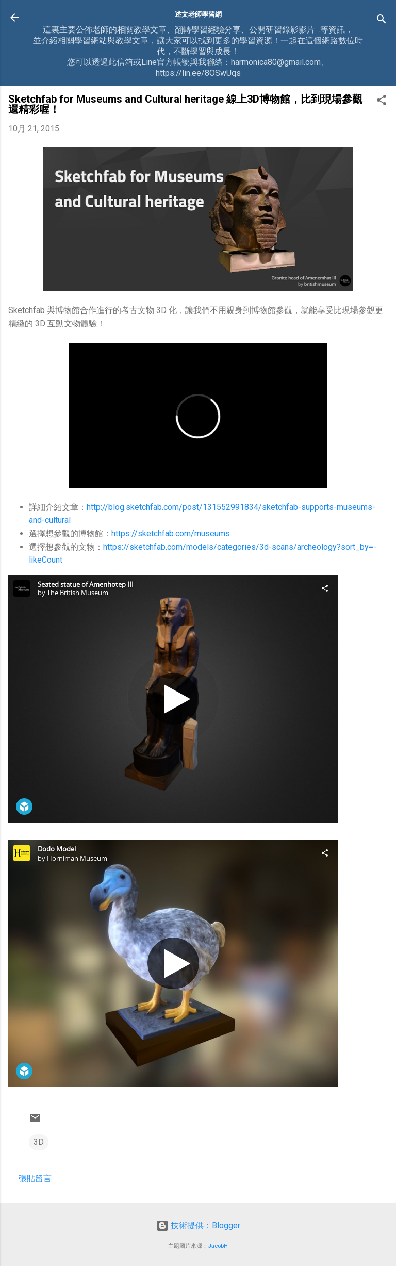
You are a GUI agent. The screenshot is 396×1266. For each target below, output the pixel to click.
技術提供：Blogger (198, 1225)
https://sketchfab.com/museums (170, 533)
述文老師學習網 (198, 14)
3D (39, 1142)
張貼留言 (35, 1178)
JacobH (218, 1246)
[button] (381, 102)
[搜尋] (381, 21)
